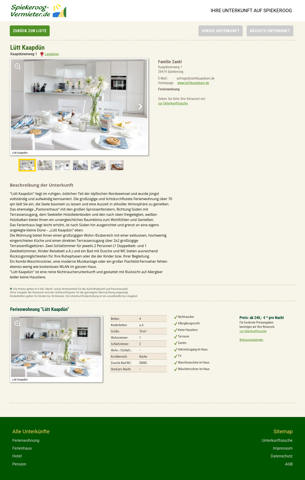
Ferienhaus (22, 448)
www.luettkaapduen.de (193, 83)
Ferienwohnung (25, 440)
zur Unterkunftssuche (173, 103)
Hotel (17, 456)
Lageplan (49, 54)
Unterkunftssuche (277, 440)
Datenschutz (282, 456)
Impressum (283, 448)
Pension (19, 464)
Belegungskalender (251, 340)
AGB (289, 464)
